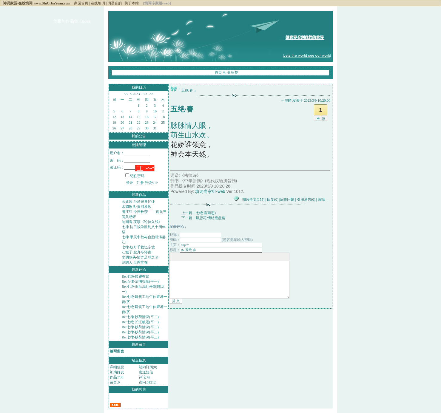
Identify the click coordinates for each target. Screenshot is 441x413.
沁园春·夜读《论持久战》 (142, 222)
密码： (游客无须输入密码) (211, 240)
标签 (234, 72)
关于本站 (131, 3)
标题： (215, 250)
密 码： (130, 160)
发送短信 (146, 372)
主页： (215, 245)
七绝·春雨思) (206, 213)
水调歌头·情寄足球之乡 (140, 257)
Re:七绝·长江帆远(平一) (140, 322)
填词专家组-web (210, 191)
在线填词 (98, 3)
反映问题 (287, 199)
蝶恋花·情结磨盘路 (210, 218)
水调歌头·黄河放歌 (136, 207)
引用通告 (306, 199)
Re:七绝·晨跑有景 (135, 276)
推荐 (321, 119)
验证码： (122, 167)
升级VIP (151, 183)
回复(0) (272, 199)
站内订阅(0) (148, 367)
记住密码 (134, 176)
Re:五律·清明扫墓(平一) (140, 281)
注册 (140, 183)
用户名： (130, 153)
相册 (226, 72)
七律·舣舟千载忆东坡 (138, 247)
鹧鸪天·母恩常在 (135, 262)
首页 (218, 72)
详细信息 (117, 367)
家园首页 (81, 3)
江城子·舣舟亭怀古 (136, 252)
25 (163, 122)
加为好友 (117, 372)
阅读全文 (253, 199)
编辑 (321, 199)
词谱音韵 (114, 3)
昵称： (195, 235)
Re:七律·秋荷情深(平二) (140, 317)
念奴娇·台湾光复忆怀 (138, 201)
